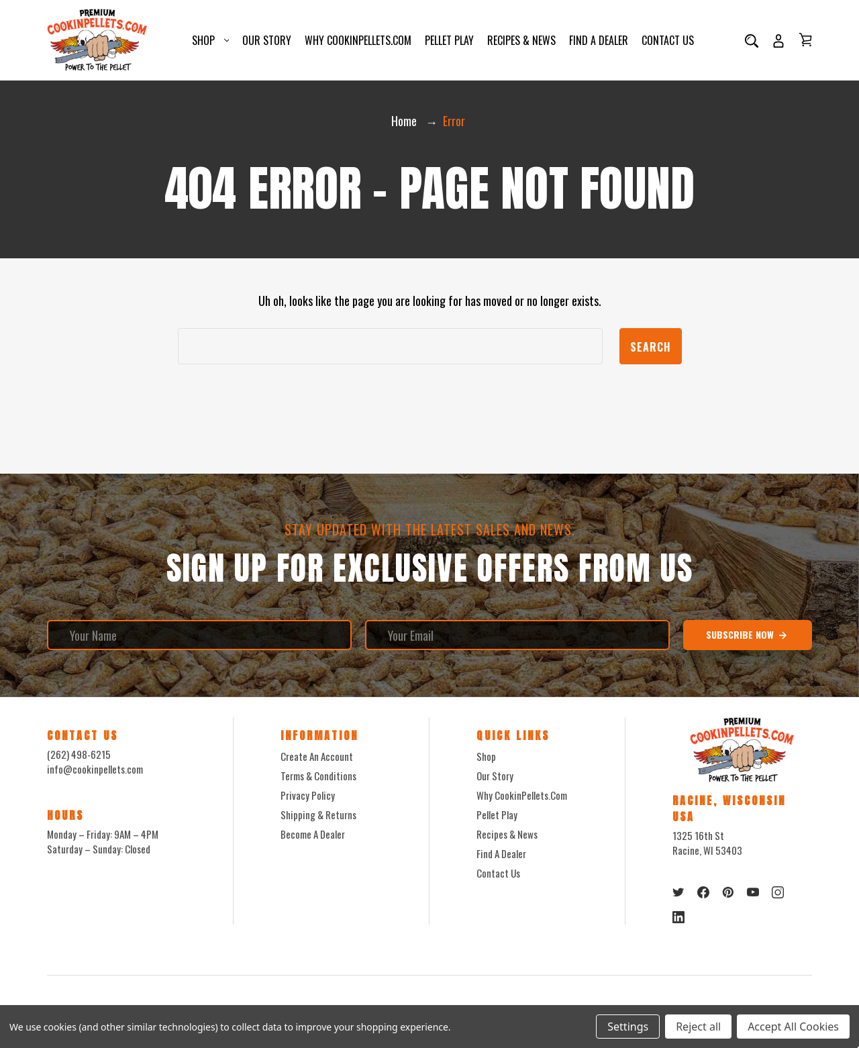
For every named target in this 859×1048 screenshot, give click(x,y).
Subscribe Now (747, 634)
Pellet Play (449, 40)
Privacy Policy (308, 795)
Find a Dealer (598, 40)
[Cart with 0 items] (805, 39)
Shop (211, 40)
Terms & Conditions (318, 775)
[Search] (751, 40)
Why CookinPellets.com (358, 40)
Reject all (698, 1026)
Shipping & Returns (318, 814)
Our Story (266, 40)
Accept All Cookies (793, 1026)
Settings (627, 1026)
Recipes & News (521, 40)
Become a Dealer (313, 834)
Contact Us (668, 40)
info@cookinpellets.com (95, 769)
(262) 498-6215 (79, 754)
